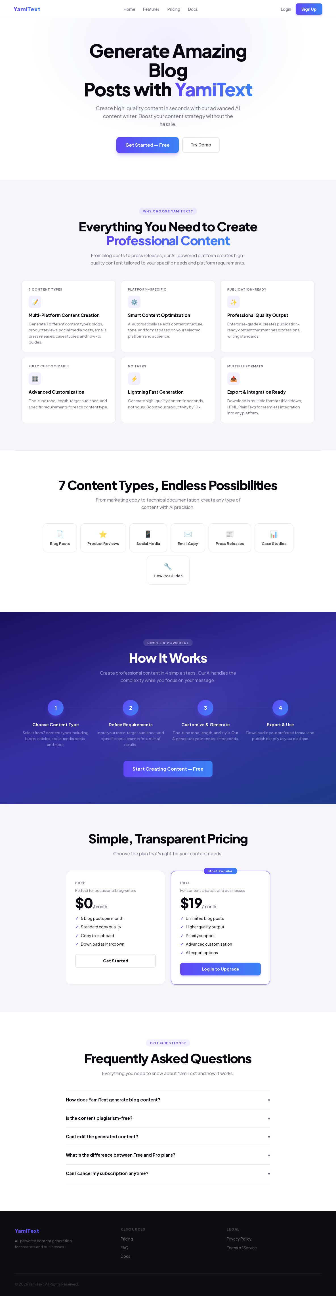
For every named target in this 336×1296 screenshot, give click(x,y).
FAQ (125, 1247)
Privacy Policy (239, 1239)
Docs (193, 9)
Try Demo (201, 145)
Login (286, 9)
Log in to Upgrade (220, 969)
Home (129, 9)
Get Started (115, 961)
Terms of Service (242, 1247)
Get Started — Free (147, 146)
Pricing (173, 9)
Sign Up (309, 9)
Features (151, 9)
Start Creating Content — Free (168, 770)
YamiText (27, 8)
